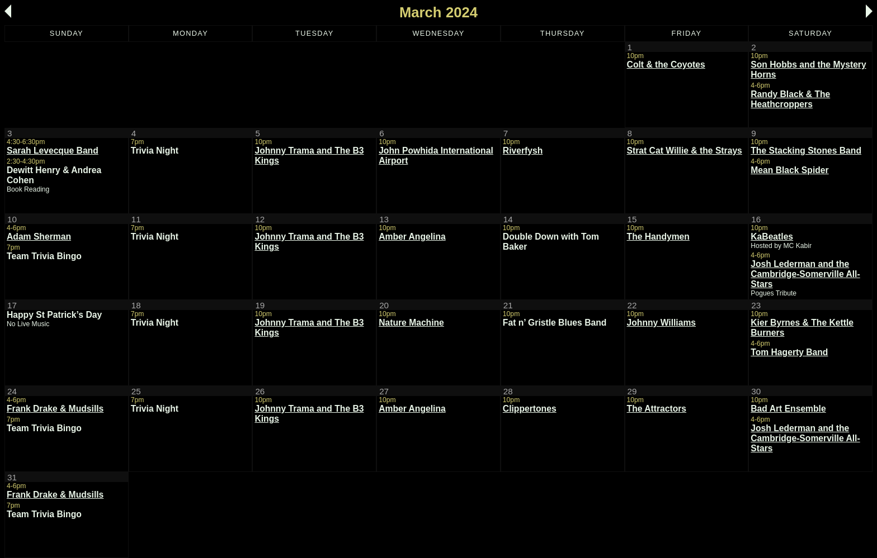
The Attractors (657, 408)
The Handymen (658, 236)
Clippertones (530, 408)
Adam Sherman (39, 236)
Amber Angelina (412, 236)
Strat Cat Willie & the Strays (684, 150)
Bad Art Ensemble (788, 408)
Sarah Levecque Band (52, 150)
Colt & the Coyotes (666, 64)
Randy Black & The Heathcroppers (790, 99)
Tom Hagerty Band (789, 352)
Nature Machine (411, 322)
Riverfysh (523, 150)
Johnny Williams (661, 322)
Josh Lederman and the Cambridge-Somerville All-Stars (805, 274)
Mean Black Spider (789, 170)
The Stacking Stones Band (806, 150)
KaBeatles (772, 236)
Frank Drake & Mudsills (55, 408)
